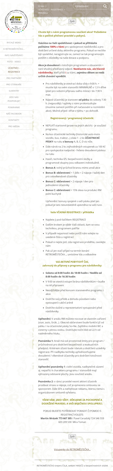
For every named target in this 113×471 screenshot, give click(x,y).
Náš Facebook (14, 113)
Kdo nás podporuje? (14, 99)
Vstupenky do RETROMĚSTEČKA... (72, 449)
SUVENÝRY (14, 90)
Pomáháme (14, 107)
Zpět (72, 21)
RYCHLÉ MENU (14, 42)
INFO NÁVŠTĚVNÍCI (14, 55)
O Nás (41, 6)
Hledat (105, 6)
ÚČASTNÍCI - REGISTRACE (14, 70)
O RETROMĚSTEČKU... (14, 48)
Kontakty (14, 120)
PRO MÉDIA (14, 126)
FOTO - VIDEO (14, 61)
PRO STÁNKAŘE (13, 84)
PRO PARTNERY (13, 78)
